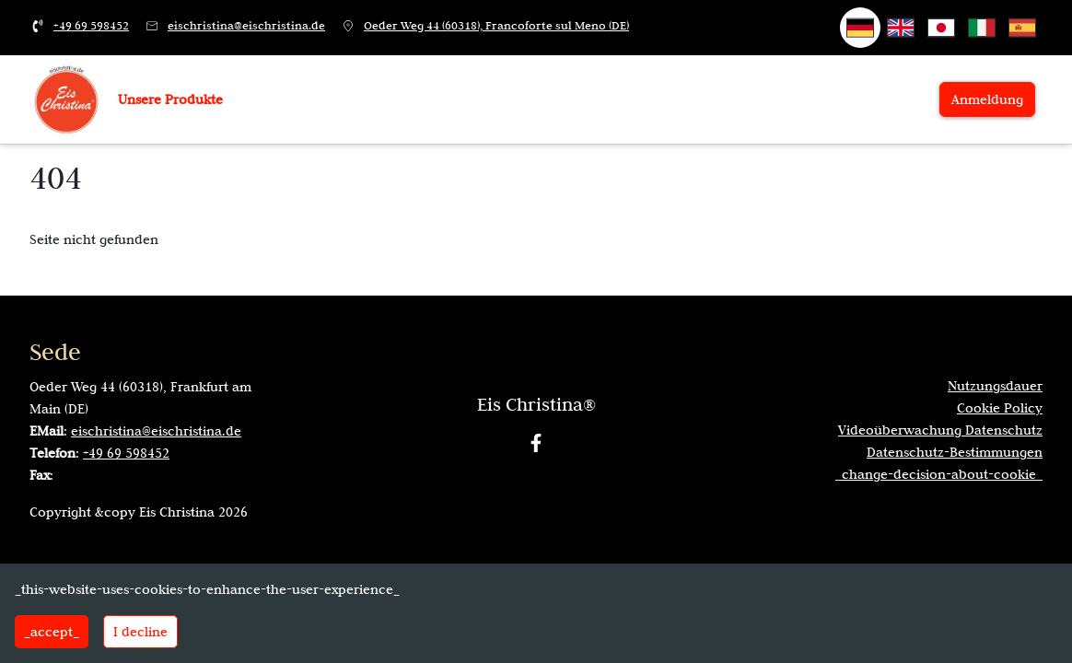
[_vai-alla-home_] (66, 98)
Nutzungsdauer (995, 386)
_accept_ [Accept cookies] (51, 631)
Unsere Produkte (170, 99)
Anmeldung (987, 99)
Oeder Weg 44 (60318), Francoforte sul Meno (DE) (496, 25)
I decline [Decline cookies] (140, 631)
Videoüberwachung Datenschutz (940, 430)
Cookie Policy (1000, 408)
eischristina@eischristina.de (246, 25)
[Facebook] (536, 443)
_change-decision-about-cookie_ (939, 474)
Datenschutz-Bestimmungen (955, 452)
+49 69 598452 (91, 25)
